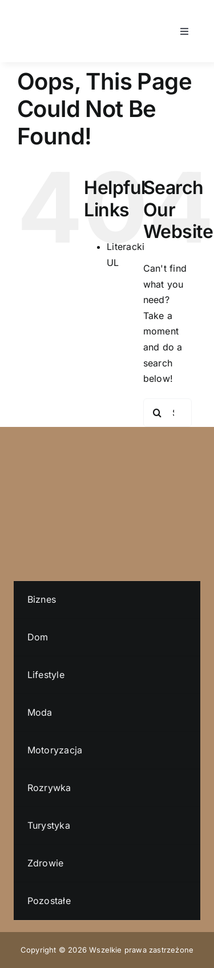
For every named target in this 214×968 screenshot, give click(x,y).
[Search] (157, 412)
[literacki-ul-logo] (36, 16)
